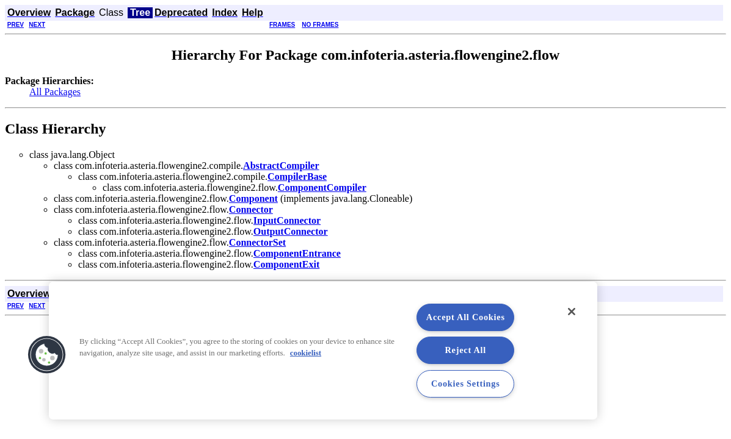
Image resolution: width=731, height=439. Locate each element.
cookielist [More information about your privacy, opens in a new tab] (305, 353)
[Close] (571, 311)
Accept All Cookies (465, 317)
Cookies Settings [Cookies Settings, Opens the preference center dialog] (465, 383)
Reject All (466, 350)
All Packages (55, 92)
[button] (47, 354)
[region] (323, 350)
